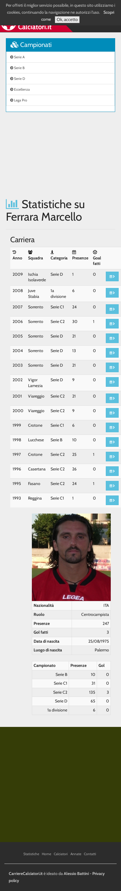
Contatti (90, 854)
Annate (75, 854)
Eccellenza (20, 89)
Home (46, 854)
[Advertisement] (55, 155)
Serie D (17, 78)
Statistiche (31, 854)
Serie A (17, 57)
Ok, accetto (67, 19)
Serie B (17, 68)
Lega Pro (18, 100)
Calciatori (61, 854)
